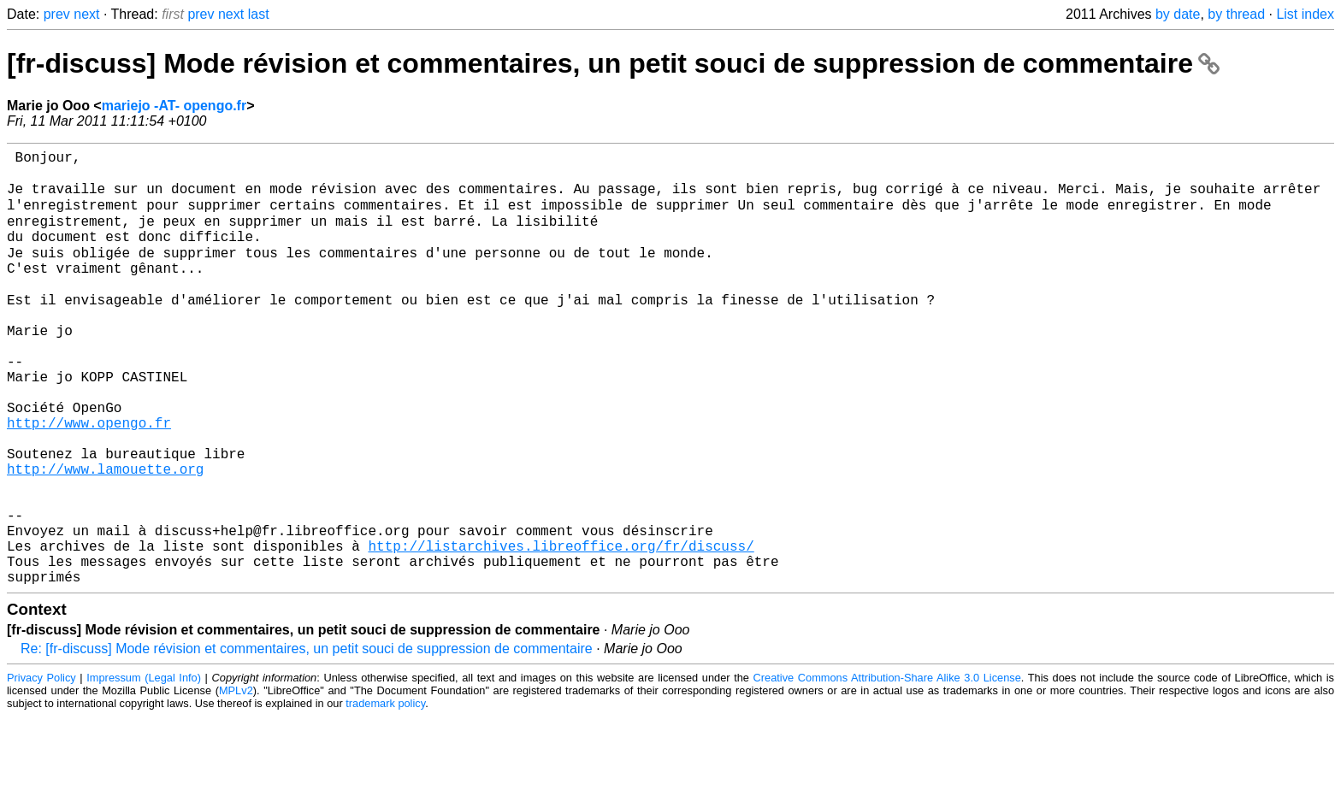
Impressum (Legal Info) (143, 769)
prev (57, 14)
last (258, 14)
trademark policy (385, 794)
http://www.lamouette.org (105, 536)
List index (1305, 14)
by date (1177, 14)
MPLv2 (236, 782)
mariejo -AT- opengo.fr (174, 105)
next (86, 14)
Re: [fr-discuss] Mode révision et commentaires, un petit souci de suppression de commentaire (307, 740)
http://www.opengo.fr (89, 479)
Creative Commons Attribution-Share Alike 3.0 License (887, 769)
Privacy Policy (41, 769)
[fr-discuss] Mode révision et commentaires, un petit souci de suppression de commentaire (613, 63)
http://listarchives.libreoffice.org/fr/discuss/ (560, 630)
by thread (1236, 14)
